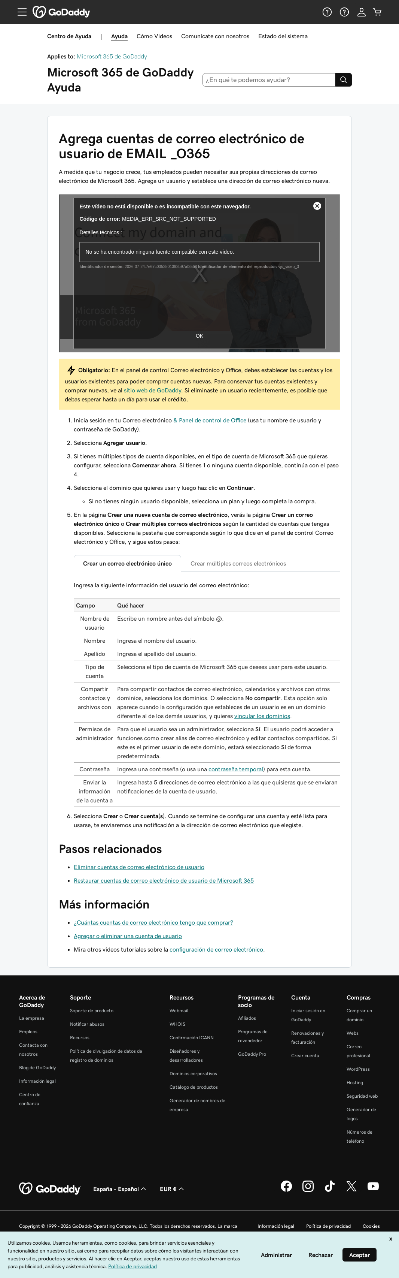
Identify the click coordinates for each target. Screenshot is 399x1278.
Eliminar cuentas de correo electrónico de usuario (139, 867)
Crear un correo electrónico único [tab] (127, 563)
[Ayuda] (326, 12)
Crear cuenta (305, 1055)
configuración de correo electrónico (216, 949)
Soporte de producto (91, 1010)
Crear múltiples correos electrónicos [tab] (238, 563)
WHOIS (177, 1024)
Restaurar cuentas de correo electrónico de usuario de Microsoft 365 (164, 880)
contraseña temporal (235, 769)
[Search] (343, 80)
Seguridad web (362, 1096)
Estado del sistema (283, 36)
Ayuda (119, 36)
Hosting (355, 1082)
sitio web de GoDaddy (152, 390)
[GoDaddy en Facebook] (286, 1191)
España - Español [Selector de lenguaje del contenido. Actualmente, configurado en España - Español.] (120, 1188)
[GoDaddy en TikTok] (329, 1191)
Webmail (179, 1010)
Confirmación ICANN (192, 1037)
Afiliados (247, 1018)
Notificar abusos (87, 1024)
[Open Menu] (19, 12)
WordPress (358, 1069)
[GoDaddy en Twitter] (351, 1191)
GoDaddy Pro (252, 1054)
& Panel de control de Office (209, 420)
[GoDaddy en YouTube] (373, 1191)
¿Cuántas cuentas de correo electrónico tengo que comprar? (153, 922)
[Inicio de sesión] (361, 12)
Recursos (79, 1037)
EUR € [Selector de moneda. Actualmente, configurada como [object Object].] (173, 1188)
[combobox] (269, 79)
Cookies (371, 1226)
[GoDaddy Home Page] (50, 1188)
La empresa (31, 1018)
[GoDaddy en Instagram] (308, 1191)
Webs (353, 1033)
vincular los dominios (262, 716)
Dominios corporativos (193, 1073)
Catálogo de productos (194, 1087)
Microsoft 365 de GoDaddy (112, 56)
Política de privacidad (328, 1226)
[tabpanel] (207, 694)
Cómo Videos (154, 36)
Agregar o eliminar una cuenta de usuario (128, 936)
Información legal (37, 1081)
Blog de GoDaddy (37, 1067)
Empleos (28, 1031)
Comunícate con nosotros (215, 36)
